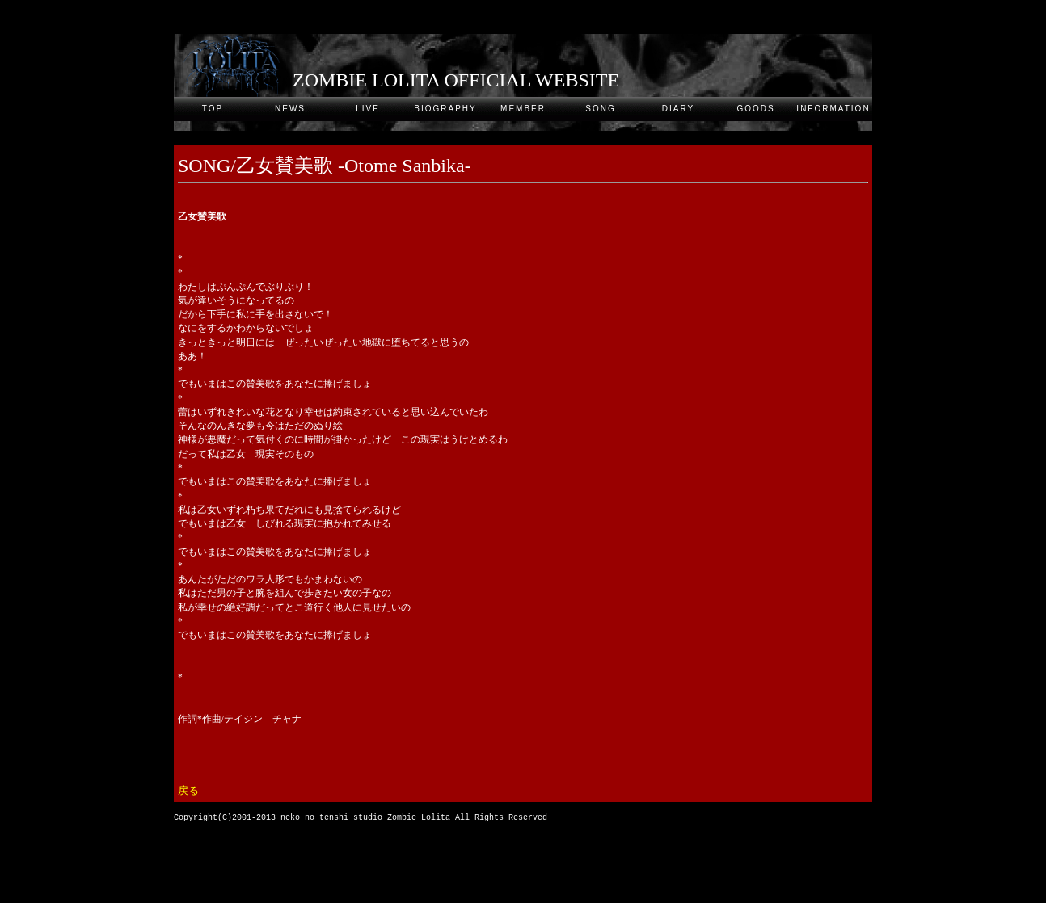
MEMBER (523, 108)
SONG (600, 108)
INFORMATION (833, 108)
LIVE (368, 108)
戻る (188, 790)
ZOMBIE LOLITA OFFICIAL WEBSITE (456, 79)
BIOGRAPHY (445, 108)
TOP (212, 108)
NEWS (290, 108)
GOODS (755, 108)
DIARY (678, 108)
